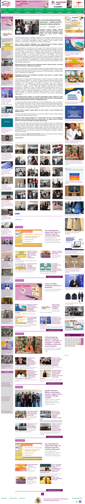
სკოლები (18, 9)
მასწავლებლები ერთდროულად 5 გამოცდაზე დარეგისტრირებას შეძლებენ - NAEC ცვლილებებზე (73, 232)
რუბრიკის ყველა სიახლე (54, 277)
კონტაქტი (4, 498)
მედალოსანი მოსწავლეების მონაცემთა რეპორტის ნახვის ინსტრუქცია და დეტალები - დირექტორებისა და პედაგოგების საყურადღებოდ (74, 252)
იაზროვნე (50, 12)
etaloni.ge (67, 355)
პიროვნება (17, 12)
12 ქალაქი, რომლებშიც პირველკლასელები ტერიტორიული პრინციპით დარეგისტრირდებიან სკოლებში (74, 182)
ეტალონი (6, 12)
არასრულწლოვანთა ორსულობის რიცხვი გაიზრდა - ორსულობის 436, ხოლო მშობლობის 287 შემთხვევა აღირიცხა (6, 69)
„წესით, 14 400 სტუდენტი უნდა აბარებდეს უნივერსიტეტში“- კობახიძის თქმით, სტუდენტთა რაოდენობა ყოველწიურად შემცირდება (6, 249)
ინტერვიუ (27, 12)
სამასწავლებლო (28, 9)
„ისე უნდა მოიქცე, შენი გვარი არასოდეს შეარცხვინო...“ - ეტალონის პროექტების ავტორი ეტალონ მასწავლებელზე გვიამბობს (74, 141)
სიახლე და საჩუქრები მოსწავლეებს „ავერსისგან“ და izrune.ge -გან (6, 28)
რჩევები (60, 12)
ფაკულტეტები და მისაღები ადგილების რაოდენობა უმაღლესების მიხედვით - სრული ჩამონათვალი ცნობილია (6, 279)
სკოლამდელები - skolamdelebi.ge (55, 9)
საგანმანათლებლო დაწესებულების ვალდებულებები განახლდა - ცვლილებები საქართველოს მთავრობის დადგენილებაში (6, 187)
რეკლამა (22, 498)
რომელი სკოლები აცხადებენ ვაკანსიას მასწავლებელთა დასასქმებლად (6, 40)
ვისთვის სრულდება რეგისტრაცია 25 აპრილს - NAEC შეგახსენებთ (6, 115)
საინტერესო (39, 12)
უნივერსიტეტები (39, 9)
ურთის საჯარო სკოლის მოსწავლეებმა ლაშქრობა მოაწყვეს (6, 338)
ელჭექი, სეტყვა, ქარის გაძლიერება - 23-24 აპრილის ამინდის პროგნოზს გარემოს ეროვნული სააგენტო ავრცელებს (6, 130)
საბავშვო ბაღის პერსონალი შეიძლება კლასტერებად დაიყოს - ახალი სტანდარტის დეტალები (73, 84)
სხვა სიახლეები (78, 9)
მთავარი (4, 9)
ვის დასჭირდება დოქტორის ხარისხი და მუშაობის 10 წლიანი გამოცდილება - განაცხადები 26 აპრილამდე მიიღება (6, 172)
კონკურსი (78, 12)
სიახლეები (11, 9)
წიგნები (69, 12)
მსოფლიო (69, 9)
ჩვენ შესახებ (13, 498)
